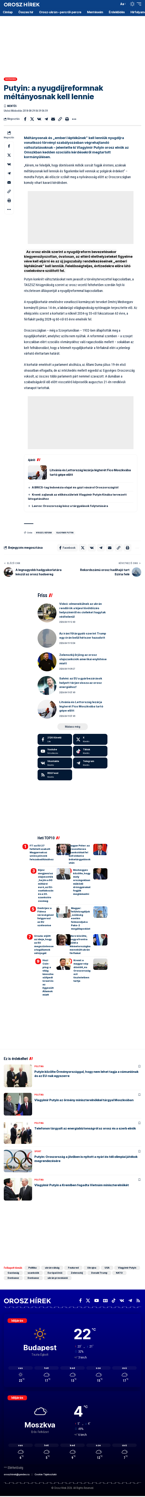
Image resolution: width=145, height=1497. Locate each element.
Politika (39, 1066)
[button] (115, 4)
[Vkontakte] (55, 762)
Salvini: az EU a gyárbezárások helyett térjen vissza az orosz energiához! (80, 683)
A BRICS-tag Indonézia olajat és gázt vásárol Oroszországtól (75, 487)
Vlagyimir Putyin (64, 532)
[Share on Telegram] (46, 119)
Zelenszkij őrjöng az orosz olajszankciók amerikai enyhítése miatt (83, 659)
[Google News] (105, 1300)
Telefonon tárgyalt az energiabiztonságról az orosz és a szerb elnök (85, 1128)
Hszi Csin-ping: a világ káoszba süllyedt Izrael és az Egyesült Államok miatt (48, 977)
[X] (90, 739)
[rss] (55, 774)
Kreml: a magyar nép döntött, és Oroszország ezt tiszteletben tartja (81, 970)
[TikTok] (113, 1300)
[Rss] (138, 1300)
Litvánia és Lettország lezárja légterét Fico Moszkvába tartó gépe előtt (81, 706)
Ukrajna (91, 1267)
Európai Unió (55, 1272)
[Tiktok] (90, 751)
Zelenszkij (77, 1272)
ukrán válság (52, 1267)
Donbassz (13, 1278)
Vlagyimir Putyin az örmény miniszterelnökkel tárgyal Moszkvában (83, 1100)
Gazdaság (10, 79)
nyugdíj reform (44, 532)
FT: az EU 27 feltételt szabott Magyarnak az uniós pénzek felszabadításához (42, 852)
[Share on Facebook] (25, 119)
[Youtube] (55, 751)
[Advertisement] (72, 45)
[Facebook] (55, 739)
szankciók (33, 1272)
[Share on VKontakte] (39, 119)
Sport (37, 1151)
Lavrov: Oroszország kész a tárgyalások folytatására (70, 506)
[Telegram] (90, 762)
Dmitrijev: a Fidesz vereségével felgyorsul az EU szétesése (45, 917)
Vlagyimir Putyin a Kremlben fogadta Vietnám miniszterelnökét (81, 1185)
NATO (119, 1272)
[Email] (53, 119)
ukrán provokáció (58, 1278)
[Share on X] (32, 119)
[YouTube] (96, 1300)
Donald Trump (99, 1272)
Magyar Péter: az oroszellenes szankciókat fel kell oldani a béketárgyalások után (79, 854)
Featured (73, 1267)
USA (107, 1267)
